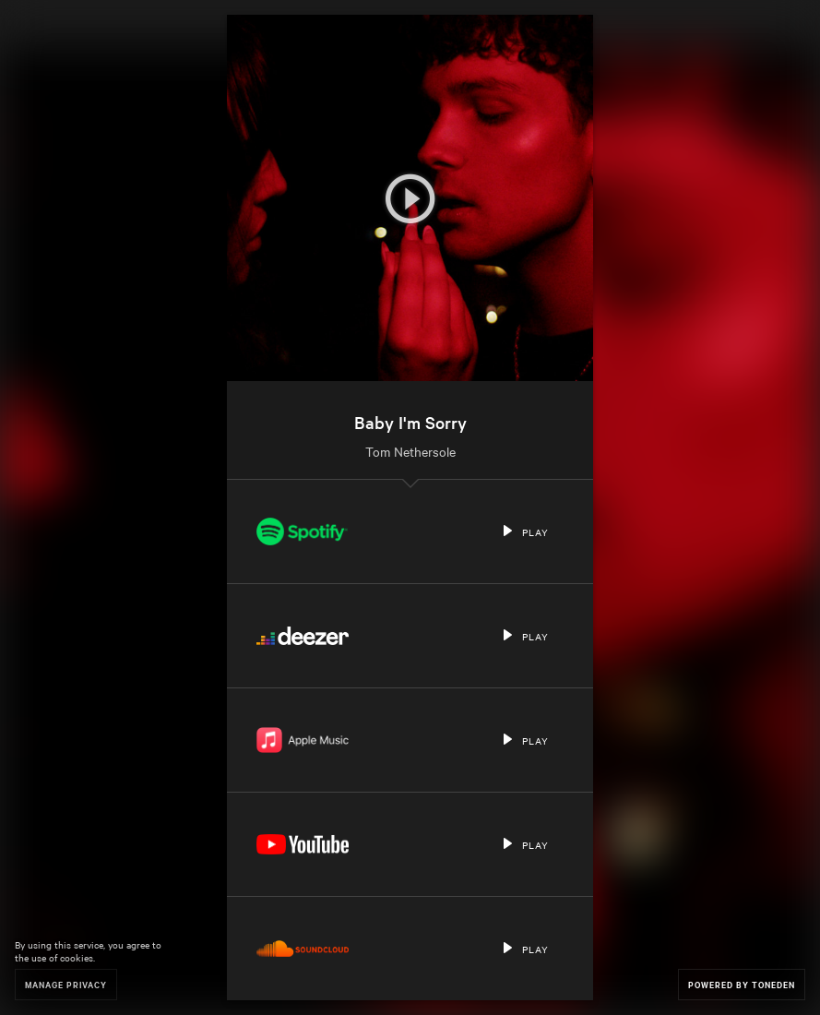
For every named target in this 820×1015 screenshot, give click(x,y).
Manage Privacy (66, 984)
